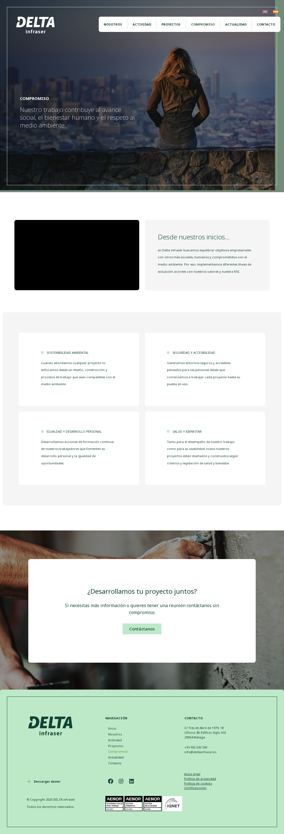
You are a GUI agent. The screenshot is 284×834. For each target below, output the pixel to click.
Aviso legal (192, 774)
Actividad (150, 22)
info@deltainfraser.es (200, 751)
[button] (142, 628)
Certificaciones (195, 788)
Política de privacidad (200, 779)
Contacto (267, 22)
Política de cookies (198, 783)
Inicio (112, 728)
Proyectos (177, 22)
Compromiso (207, 22)
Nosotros (123, 22)
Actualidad (238, 22)
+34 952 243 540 (195, 747)
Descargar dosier (48, 781)
